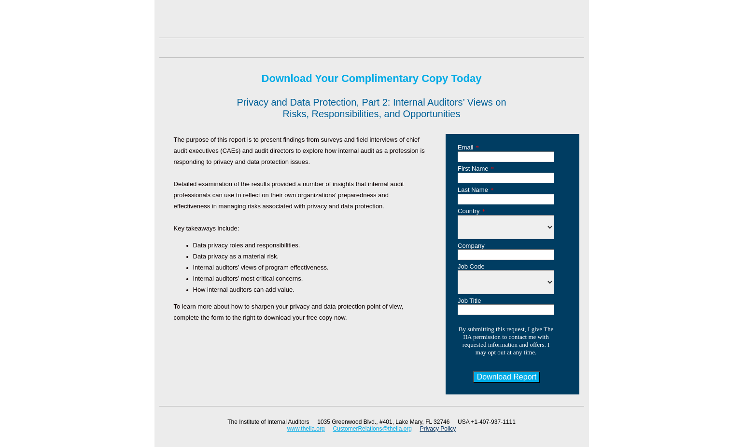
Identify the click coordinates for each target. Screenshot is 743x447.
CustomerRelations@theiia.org (372, 428)
